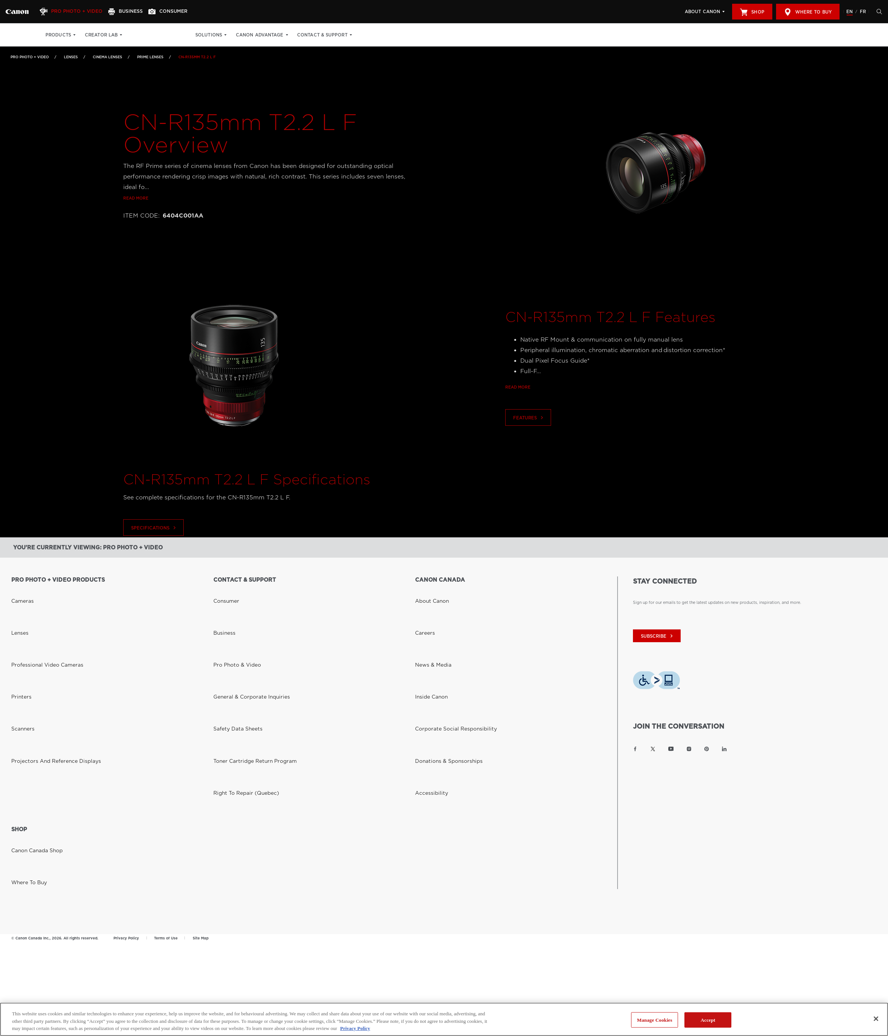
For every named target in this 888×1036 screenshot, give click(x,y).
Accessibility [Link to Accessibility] (427, 654)
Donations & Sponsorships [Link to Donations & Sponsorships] (440, 643)
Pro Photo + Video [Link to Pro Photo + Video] (30, 57)
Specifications (154, 540)
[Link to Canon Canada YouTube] (671, 749)
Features (529, 430)
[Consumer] (180, 11)
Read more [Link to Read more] (135, 211)
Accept (708, 1019)
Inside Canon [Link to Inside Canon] (427, 622)
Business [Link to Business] (221, 601)
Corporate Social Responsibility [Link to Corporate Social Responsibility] (446, 633)
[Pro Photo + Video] (76, 11)
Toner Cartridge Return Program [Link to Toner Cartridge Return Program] (244, 643)
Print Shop (145, 35)
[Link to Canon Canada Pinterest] (706, 749)
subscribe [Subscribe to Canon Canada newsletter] (658, 636)
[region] (444, 1019)
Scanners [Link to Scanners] (20, 633)
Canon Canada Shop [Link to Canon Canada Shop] (31, 717)
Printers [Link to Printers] (18, 622)
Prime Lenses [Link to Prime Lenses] (150, 57)
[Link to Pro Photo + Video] (17, 11)
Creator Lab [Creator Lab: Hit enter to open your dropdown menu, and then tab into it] (101, 35)
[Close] (876, 1018)
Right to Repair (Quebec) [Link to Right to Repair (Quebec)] (238, 654)
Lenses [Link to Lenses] (71, 57)
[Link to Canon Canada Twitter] (653, 749)
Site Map (200, 800)
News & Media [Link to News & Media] (428, 612)
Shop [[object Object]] (752, 12)
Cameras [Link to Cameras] (19, 590)
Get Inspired (185, 35)
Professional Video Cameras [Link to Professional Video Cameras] (38, 612)
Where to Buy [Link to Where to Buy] (25, 728)
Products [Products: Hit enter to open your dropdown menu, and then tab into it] (58, 35)
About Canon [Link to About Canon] (428, 590)
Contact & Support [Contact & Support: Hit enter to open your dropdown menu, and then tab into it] (337, 35)
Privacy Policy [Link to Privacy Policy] (126, 800)
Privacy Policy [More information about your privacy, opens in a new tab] (355, 1028)
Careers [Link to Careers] (422, 601)
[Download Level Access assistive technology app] (656, 682)
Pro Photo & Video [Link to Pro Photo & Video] (231, 612)
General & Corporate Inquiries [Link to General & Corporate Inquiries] (241, 622)
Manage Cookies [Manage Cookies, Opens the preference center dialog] (654, 1019)
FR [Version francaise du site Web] (863, 11)
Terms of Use (166, 800)
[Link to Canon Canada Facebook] (635, 749)
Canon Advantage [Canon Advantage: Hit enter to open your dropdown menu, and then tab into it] (274, 35)
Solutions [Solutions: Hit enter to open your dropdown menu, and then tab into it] (223, 35)
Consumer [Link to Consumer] (223, 590)
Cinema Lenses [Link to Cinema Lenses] (107, 57)
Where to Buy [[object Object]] (808, 12)
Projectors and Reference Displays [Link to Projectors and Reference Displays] (44, 643)
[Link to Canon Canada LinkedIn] (724, 749)
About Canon (702, 11)
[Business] (134, 11)
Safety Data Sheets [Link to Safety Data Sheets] (231, 633)
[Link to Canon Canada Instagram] (689, 749)
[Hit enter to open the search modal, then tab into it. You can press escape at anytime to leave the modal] (877, 12)
